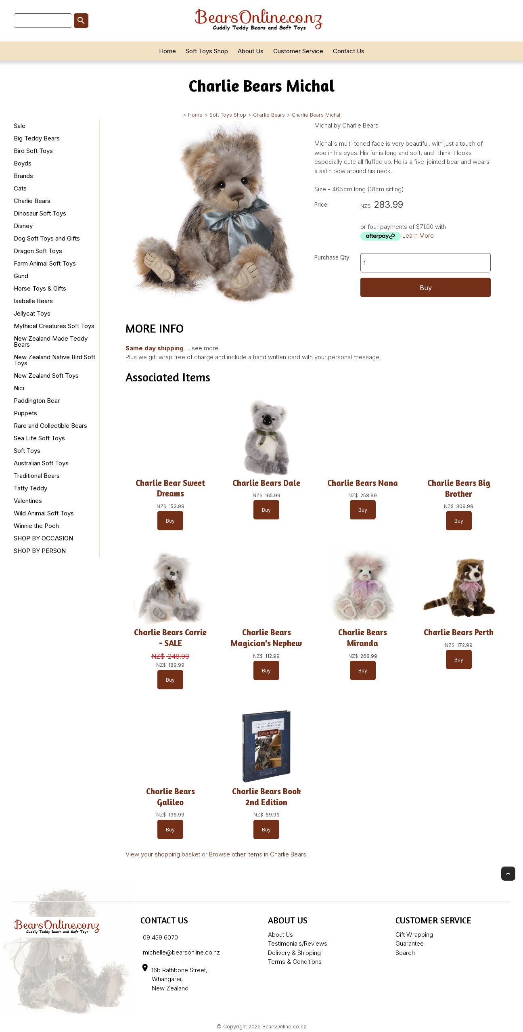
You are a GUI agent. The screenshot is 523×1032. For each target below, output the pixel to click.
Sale (19, 126)
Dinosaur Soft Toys (40, 213)
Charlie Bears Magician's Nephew (266, 637)
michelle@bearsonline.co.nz (181, 952)
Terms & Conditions (295, 961)
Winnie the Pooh (36, 526)
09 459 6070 (160, 937)
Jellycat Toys (32, 313)
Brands (23, 176)
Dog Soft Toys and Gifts (47, 238)
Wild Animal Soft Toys (44, 513)
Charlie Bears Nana (362, 483)
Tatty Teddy (30, 488)
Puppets (25, 413)
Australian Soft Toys (41, 463)
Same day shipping (155, 348)
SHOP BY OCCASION (43, 538)
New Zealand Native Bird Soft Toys (54, 360)
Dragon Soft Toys (38, 251)
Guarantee (409, 943)
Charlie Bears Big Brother (458, 488)
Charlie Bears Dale (266, 483)
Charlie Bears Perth (459, 632)
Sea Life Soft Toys (39, 438)
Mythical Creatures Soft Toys (54, 326)
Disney (23, 226)
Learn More (418, 235)
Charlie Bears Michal (316, 115)
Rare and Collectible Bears (50, 425)
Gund (21, 276)
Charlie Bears (269, 115)
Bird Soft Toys (33, 151)
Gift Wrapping (414, 934)
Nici (19, 388)
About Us (251, 51)
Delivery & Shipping (294, 953)
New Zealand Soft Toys (46, 375)
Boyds (22, 163)
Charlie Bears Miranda (362, 637)
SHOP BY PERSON (40, 551)
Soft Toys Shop (207, 51)
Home (167, 51)
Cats (20, 188)
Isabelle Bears (33, 301)
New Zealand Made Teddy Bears (51, 341)
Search (405, 953)
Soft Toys (27, 450)
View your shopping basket (163, 854)
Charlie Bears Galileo (170, 796)
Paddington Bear (37, 400)
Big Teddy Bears (37, 138)
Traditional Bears (37, 475)
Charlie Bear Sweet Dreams (170, 488)
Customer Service (298, 51)
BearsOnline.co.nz (284, 1027)
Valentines (28, 500)
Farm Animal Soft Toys (45, 263)
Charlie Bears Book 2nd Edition (266, 796)
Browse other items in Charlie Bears (257, 854)
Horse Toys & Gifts (40, 288)
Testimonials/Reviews (297, 943)
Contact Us (348, 51)
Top (508, 874)
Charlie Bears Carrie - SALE (170, 637)
